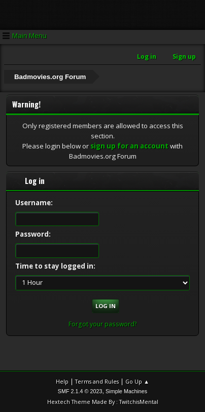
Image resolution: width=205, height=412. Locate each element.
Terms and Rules (97, 381)
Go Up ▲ (137, 381)
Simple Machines (126, 391)
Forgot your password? (103, 324)
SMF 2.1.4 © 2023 (80, 391)
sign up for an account (129, 146)
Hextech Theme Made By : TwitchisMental (102, 401)
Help (62, 381)
